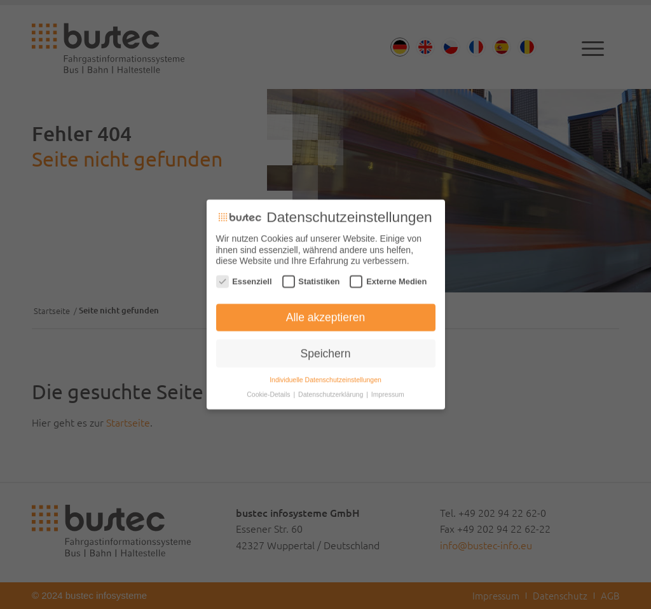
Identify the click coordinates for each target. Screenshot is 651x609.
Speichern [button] (326, 349)
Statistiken (311, 277)
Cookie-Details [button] (269, 391)
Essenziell (244, 277)
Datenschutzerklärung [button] (331, 391)
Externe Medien (388, 277)
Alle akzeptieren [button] (326, 313)
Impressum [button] (387, 391)
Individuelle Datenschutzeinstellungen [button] (325, 376)
